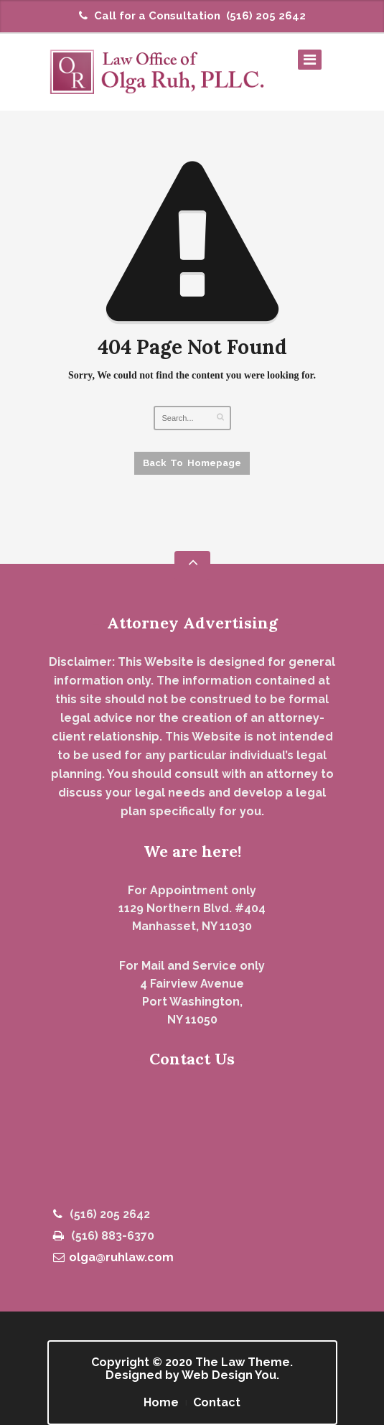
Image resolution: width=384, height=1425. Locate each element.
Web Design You (229, 1375)
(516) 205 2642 (266, 15)
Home (161, 1402)
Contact (216, 1402)
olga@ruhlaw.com (113, 1257)
